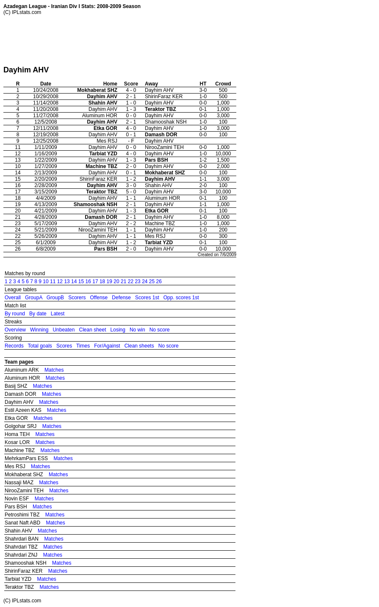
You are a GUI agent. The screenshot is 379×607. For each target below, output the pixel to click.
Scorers (77, 298)
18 (102, 281)
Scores (64, 346)
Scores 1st (147, 298)
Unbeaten (64, 330)
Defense (121, 298)
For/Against (107, 346)
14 (74, 281)
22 (130, 281)
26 (159, 281)
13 (66, 281)
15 (81, 281)
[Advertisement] (157, 40)
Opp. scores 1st (181, 298)
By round (15, 314)
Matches (54, 370)
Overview (15, 330)
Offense (99, 298)
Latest (58, 314)
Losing (118, 330)
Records (14, 346)
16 (88, 281)
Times (83, 346)
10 (45, 281)
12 (60, 281)
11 (52, 281)
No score (159, 330)
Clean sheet (92, 330)
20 (116, 281)
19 (109, 281)
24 (144, 281)
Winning (39, 330)
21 (123, 281)
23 (137, 281)
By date (38, 314)
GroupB (55, 298)
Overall (13, 298)
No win (137, 330)
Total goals (40, 346)
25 (152, 281)
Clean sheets (139, 346)
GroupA (33, 298)
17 (95, 281)
